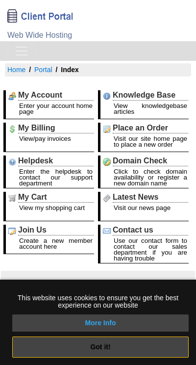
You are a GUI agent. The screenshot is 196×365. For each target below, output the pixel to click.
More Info (100, 323)
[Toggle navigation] (21, 51)
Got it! (100, 347)
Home (16, 70)
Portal (43, 70)
